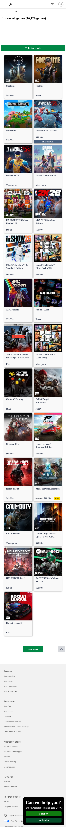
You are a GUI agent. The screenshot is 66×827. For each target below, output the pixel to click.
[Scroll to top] (61, 649)
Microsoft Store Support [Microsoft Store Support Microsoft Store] (13, 751)
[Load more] (33, 649)
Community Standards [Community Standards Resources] (12, 721)
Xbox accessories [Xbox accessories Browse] (10, 691)
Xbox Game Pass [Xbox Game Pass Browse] (10, 686)
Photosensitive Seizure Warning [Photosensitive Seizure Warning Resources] (16, 726)
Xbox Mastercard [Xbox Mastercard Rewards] (10, 787)
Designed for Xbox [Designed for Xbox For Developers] (11, 806)
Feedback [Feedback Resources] (7, 716)
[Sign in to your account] (61, 4)
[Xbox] (8, 11)
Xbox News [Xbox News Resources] (8, 706)
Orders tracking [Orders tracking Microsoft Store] (10, 762)
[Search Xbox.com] (11, 4)
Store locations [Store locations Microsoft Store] (10, 767)
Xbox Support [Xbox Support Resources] (9, 711)
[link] (18, 77)
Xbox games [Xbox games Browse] (8, 681)
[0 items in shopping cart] (53, 4)
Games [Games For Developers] (6, 801)
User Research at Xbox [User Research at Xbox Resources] (12, 732)
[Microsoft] (33, 2)
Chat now (43, 813)
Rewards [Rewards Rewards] (7, 781)
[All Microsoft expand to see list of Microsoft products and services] (4, 4)
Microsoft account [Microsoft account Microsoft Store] (11, 746)
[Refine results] (33, 48)
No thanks (44, 820)
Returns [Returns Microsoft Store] (7, 757)
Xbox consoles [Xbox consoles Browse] (9, 676)
